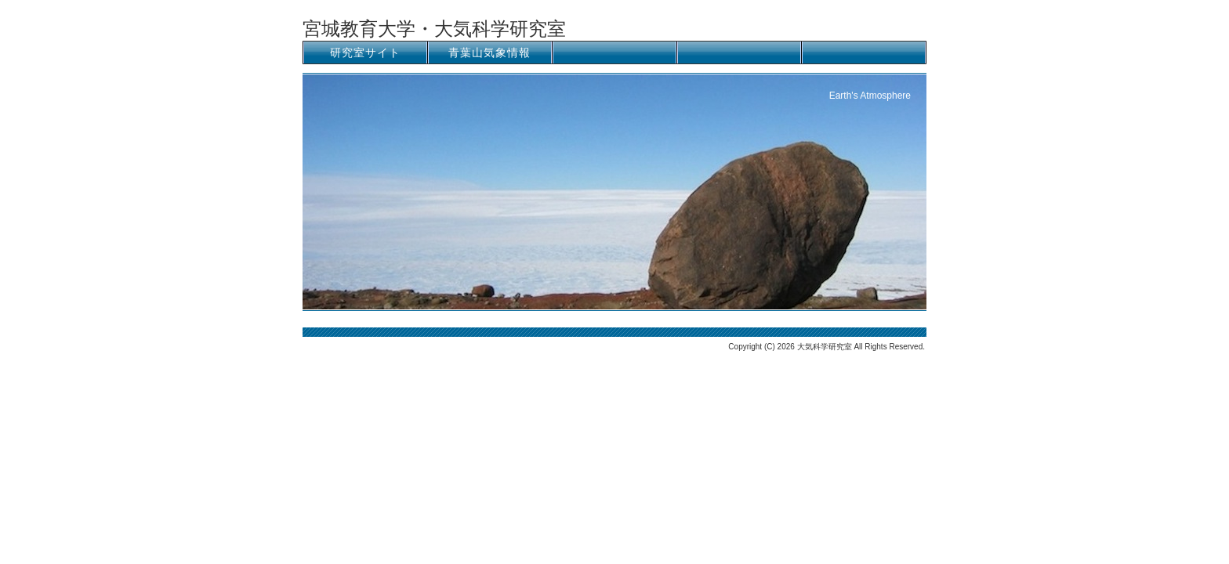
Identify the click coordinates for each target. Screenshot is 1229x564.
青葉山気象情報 (489, 52)
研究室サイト (365, 52)
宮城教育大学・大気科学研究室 (434, 28)
